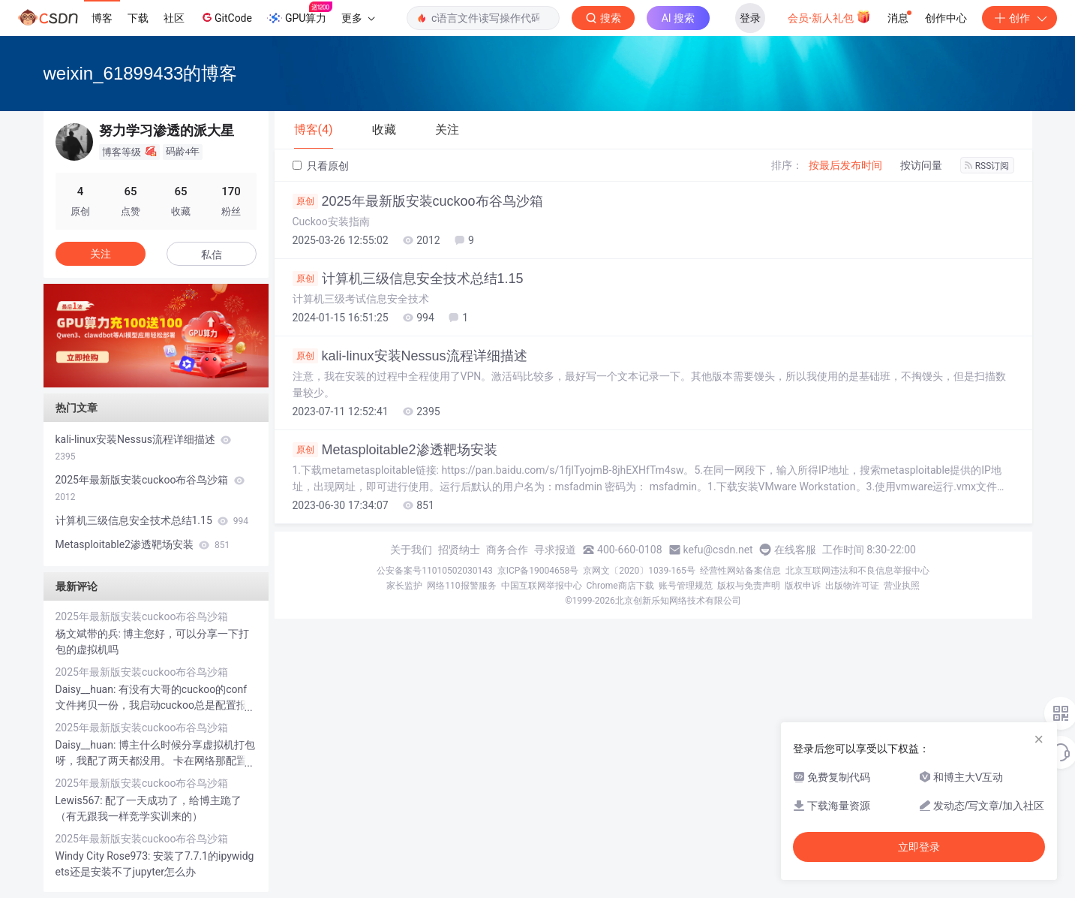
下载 (138, 18)
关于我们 (411, 550)
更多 (357, 18)
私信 (211, 255)
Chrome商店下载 (620, 585)
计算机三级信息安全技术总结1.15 (408, 278)
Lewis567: (81, 800)
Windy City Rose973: (104, 856)
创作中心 (946, 18)
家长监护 (404, 585)
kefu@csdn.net (718, 550)
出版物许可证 (852, 585)
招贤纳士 (459, 550)
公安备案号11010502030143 (434, 570)
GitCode (226, 17)
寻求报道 (555, 550)
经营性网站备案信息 (740, 570)
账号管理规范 (686, 585)
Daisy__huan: (87, 689)
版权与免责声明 (748, 585)
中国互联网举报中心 (541, 585)
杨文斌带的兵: (90, 634)
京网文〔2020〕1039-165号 (639, 570)
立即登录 (919, 847)
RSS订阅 (987, 166)
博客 (102, 18)
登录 (750, 18)
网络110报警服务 (461, 585)
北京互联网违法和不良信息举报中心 (857, 570)
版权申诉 (803, 585)
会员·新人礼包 (829, 16)
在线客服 (795, 550)
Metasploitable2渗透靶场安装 (395, 449)
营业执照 (902, 585)
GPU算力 (299, 14)
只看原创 (321, 166)
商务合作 (507, 550)
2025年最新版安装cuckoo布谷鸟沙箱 (418, 201)
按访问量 (921, 165)
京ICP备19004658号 (538, 570)
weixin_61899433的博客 (141, 73)
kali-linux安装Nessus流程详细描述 (410, 355)
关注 (100, 254)
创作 (1019, 18)
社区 (174, 18)
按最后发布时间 (845, 165)
